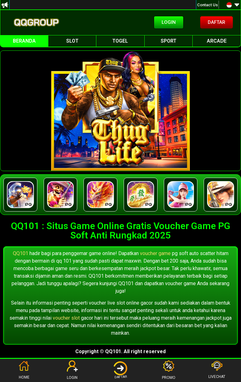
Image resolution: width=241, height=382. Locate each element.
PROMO (168, 370)
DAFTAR (120, 370)
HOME (24, 369)
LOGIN (72, 370)
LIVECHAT (217, 370)
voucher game (155, 253)
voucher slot (66, 318)
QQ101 (20, 253)
